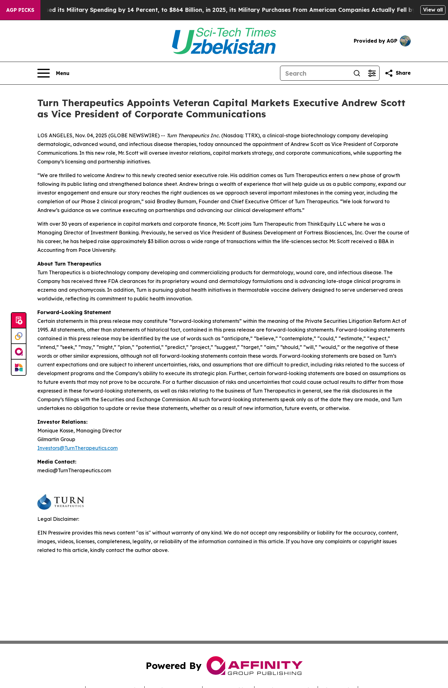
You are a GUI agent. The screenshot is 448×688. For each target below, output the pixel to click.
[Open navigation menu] (53, 73)
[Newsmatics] (19, 367)
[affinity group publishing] (19, 352)
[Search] (314, 73)
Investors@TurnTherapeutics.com (77, 448)
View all (433, 10)
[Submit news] (19, 320)
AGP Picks (20, 10)
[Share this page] (398, 73)
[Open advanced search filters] (371, 73)
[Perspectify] (19, 336)
